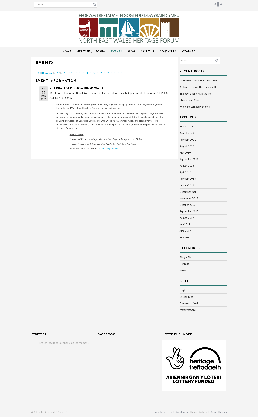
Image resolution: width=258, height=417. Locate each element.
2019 (71, 73)
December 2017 (189, 191)
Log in (183, 290)
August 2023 (187, 133)
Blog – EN (185, 257)
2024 (106, 73)
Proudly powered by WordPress (171, 412)
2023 (99, 73)
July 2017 (185, 224)
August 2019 (187, 146)
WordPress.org (188, 309)
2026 (120, 73)
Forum (100, 52)
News (183, 270)
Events (116, 52)
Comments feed (189, 303)
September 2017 (189, 211)
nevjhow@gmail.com (108, 148)
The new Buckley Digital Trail (196, 93)
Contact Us (168, 52)
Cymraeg (188, 52)
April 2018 (185, 172)
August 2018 (187, 165)
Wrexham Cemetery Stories (195, 106)
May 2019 (185, 152)
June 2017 (185, 231)
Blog (131, 52)
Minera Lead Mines (190, 100)
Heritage (83, 52)
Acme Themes (219, 412)
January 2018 (187, 185)
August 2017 (187, 217)
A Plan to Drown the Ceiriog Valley (199, 87)
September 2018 (189, 159)
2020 (78, 73)
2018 (64, 73)
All (39, 73)
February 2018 (188, 178)
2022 (92, 73)
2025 (113, 73)
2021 (85, 73)
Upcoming (47, 73)
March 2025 (186, 126)
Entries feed (186, 296)
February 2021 (188, 139)
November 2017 (189, 198)
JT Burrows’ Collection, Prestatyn (198, 80)
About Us (147, 52)
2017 (57, 73)
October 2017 (188, 204)
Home (67, 52)
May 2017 (185, 237)
